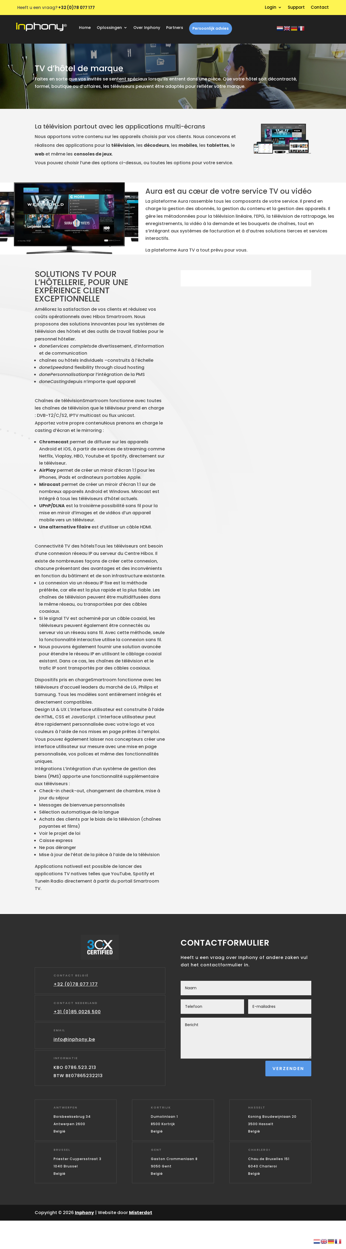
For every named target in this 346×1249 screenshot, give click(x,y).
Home (85, 28)
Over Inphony (146, 28)
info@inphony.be (74, 1039)
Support (296, 7)
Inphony (84, 1212)
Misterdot (140, 1212)
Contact (320, 7)
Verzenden (288, 1068)
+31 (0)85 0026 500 (77, 1012)
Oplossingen (109, 28)
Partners (174, 28)
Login (270, 7)
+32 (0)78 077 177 (76, 984)
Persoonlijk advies (210, 28)
